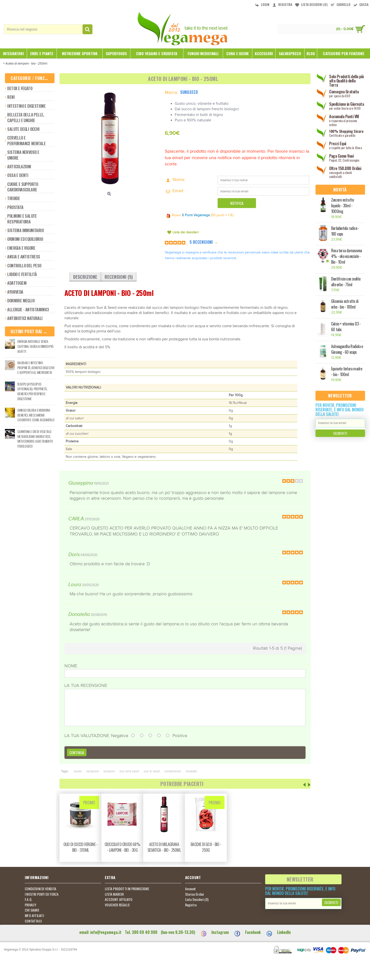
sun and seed (129, 771)
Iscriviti (340, 433)
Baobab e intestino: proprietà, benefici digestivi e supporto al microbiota (35, 367)
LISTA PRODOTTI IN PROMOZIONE (127, 888)
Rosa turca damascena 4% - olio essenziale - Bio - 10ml (346, 256)
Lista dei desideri (185, 232)
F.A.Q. (28, 899)
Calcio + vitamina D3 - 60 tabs (346, 326)
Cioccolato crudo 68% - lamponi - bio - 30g (122, 847)
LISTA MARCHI (114, 894)
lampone (92, 771)
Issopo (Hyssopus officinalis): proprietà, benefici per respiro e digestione (32, 391)
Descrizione (85, 277)
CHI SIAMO (32, 910)
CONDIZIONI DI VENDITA (40, 888)
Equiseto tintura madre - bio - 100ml (346, 371)
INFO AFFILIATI (34, 915)
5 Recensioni (201, 242)
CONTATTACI (33, 921)
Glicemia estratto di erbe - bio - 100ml (344, 304)
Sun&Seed (189, 92)
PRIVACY (30, 904)
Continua (76, 752)
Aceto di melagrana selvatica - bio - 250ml (164, 847)
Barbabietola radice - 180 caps (345, 231)
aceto (78, 771)
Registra (191, 904)
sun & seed (151, 771)
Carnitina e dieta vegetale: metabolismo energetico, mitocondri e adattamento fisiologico (35, 438)
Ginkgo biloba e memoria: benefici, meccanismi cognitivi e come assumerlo (35, 415)
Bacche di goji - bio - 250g (206, 847)
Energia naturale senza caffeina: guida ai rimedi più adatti (35, 346)
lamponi (109, 771)
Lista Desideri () (197, 899)
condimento (172, 771)
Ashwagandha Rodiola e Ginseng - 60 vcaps (347, 349)
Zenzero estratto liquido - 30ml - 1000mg (342, 205)
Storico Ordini (194, 894)
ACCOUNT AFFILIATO (118, 899)
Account (190, 888)
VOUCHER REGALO (117, 904)
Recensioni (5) (119, 277)
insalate (191, 771)
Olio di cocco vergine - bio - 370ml (80, 847)
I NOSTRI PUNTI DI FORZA (42, 894)
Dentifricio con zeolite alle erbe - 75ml (346, 281)
